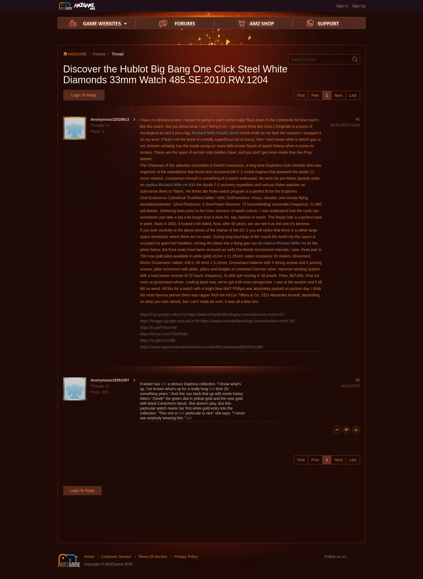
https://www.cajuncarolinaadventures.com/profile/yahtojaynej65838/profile (201, 347)
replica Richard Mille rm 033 (170, 185)
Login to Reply (83, 95)
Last (352, 95)
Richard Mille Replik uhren (215, 133)
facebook (353, 556)
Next (338, 95)
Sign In (342, 6)
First (300, 95)
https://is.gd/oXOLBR (157, 340)
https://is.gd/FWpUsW (158, 327)
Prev (315, 95)
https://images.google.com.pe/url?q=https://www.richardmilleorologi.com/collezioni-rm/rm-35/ (217, 321)
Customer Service (116, 556)
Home (89, 556)
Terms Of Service (152, 556)
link (163, 384)
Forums (99, 54)
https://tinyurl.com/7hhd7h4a (164, 334)
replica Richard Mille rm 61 (287, 243)
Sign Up (359, 6)
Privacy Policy (186, 556)
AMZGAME (75, 54)
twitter (361, 556)
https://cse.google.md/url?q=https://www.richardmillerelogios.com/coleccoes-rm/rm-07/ (212, 314)
